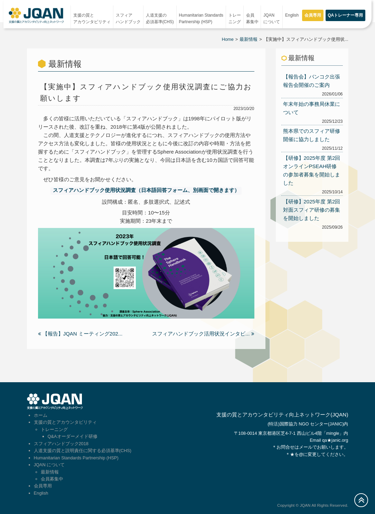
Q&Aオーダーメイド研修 (72, 436)
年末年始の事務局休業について (311, 108)
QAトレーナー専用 (345, 15)
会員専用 (312, 15)
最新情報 (248, 39)
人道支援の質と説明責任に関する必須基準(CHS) (83, 450)
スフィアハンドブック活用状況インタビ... (203, 333)
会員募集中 (252, 18)
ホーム (40, 414)
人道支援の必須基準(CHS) (160, 18)
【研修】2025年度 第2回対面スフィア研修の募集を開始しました (311, 210)
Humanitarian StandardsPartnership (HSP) (201, 18)
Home (228, 39)
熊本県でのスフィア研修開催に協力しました (311, 135)
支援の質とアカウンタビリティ (92, 18)
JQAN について (271, 18)
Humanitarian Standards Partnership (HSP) (76, 457)
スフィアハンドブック (128, 18)
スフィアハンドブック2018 (61, 443)
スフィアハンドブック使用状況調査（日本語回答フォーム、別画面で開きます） (146, 190)
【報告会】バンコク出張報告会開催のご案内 (311, 81)
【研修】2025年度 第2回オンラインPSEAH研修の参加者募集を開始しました (311, 170)
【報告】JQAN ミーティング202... (80, 333)
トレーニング (234, 18)
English (292, 15)
